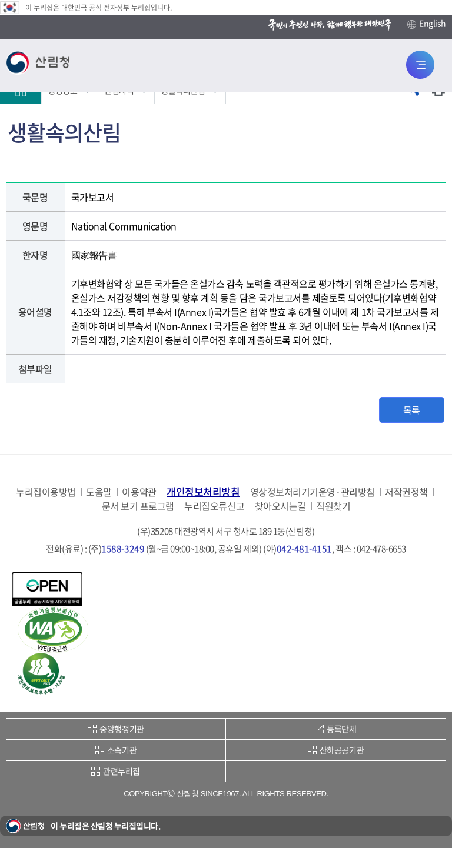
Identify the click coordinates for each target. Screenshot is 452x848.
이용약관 (139, 492)
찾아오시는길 (280, 506)
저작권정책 (406, 492)
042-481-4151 (304, 548)
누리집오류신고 (214, 506)
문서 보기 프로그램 (138, 506)
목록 (411, 410)
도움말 (99, 492)
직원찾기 (333, 506)
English (426, 23)
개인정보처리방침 (203, 491)
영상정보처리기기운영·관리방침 (312, 492)
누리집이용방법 (46, 492)
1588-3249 (122, 548)
